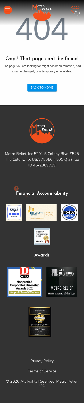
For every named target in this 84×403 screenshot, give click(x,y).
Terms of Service (42, 371)
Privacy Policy (42, 361)
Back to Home (42, 87)
